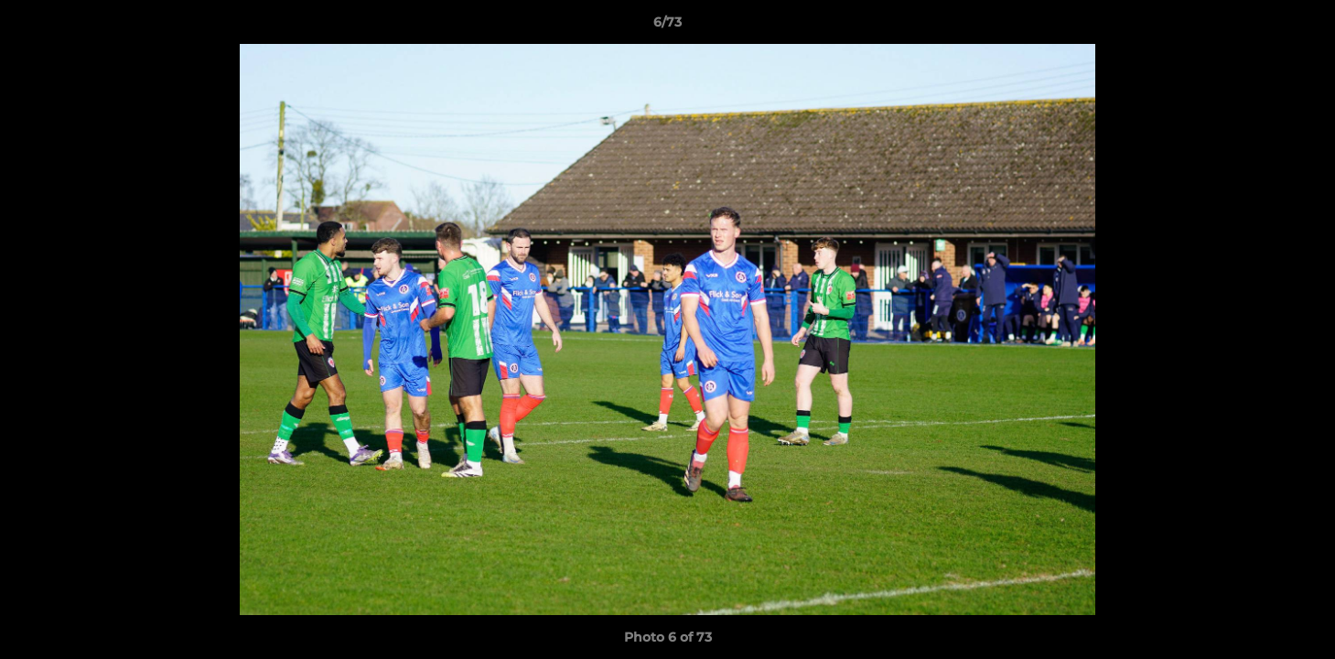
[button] (1302, 26)
